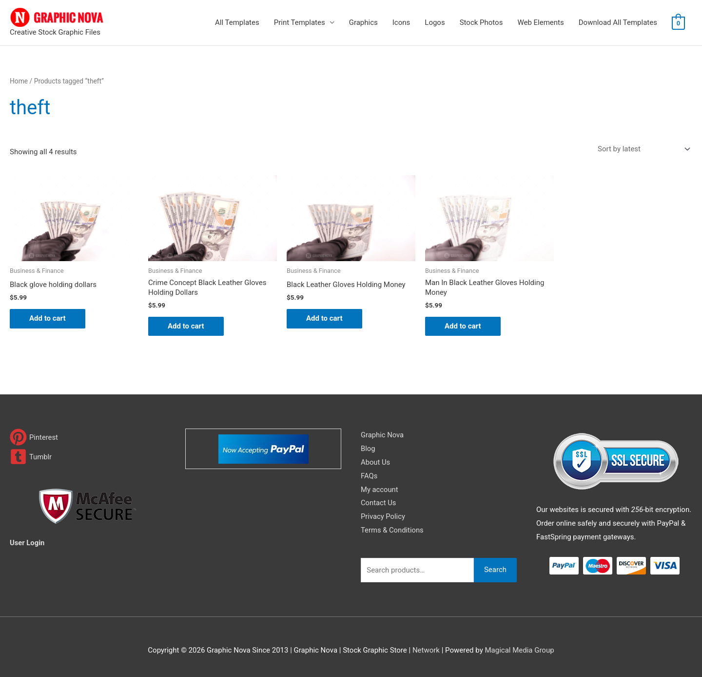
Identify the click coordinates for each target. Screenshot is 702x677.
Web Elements (540, 22)
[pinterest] (34, 437)
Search (495, 569)
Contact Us (379, 502)
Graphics (363, 22)
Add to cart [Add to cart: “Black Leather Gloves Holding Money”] (324, 318)
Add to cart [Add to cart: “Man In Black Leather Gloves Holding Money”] (463, 326)
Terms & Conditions (393, 530)
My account (380, 489)
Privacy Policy (383, 516)
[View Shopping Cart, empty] (678, 23)
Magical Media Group (519, 650)
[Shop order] (642, 149)
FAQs (369, 476)
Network (426, 650)
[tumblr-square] (31, 456)
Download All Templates (618, 22)
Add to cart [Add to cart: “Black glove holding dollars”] (47, 318)
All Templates (237, 22)
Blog (368, 448)
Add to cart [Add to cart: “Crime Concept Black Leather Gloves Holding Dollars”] (186, 326)
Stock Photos (481, 22)
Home (19, 81)
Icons (401, 22)
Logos (435, 22)
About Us (375, 462)
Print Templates (299, 22)
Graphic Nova (383, 435)
